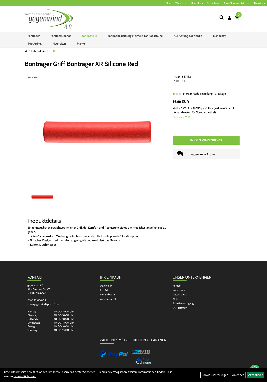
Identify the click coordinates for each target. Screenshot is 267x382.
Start (169, 3)
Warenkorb (181, 3)
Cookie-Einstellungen (215, 375)
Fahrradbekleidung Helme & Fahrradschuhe (135, 36)
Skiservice (259, 3)
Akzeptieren (255, 375)
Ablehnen (238, 375)
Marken (81, 43)
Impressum (179, 290)
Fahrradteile (89, 36)
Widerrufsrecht (108, 299)
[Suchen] (221, 17)
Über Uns (197, 3)
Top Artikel (35, 43)
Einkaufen (213, 3)
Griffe (53, 51)
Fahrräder (34, 36)
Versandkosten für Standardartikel (194, 112)
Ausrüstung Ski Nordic (188, 36)
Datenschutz (180, 294)
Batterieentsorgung (183, 303)
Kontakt (177, 285)
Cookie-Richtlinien (25, 376)
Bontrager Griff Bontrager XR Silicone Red (81, 64)
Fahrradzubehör (61, 36)
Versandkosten (108, 294)
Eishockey (219, 36)
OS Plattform (180, 307)
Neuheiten (59, 43)
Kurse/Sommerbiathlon (236, 3)
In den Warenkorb (206, 140)
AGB (175, 299)
